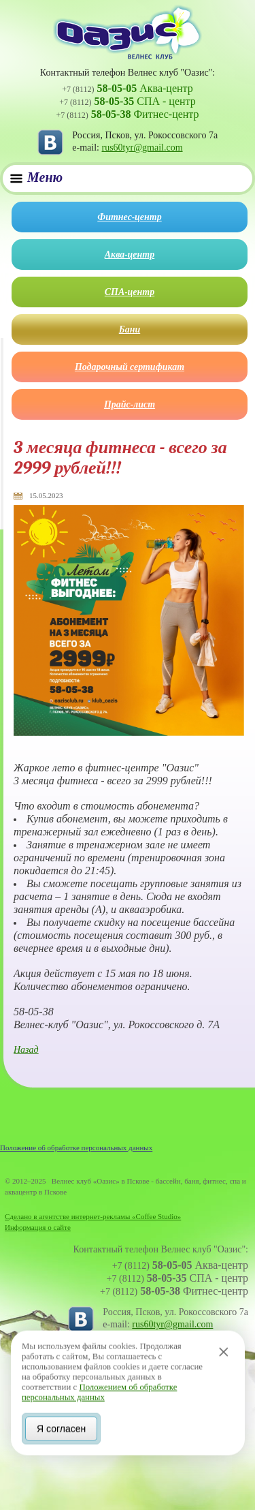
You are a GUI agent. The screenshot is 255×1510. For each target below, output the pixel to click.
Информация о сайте (38, 1227)
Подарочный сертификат (129, 367)
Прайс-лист (129, 404)
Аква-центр (129, 254)
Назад (26, 1050)
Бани (129, 329)
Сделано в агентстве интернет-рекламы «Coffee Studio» (93, 1216)
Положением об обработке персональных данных (99, 1390)
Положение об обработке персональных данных (76, 1147)
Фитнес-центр (129, 217)
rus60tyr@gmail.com (142, 147)
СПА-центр (129, 292)
